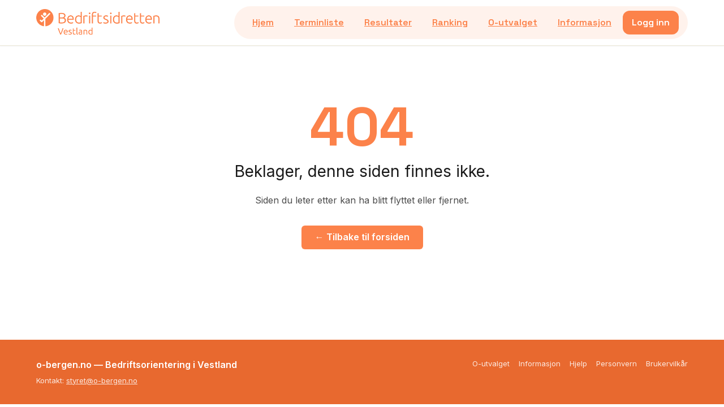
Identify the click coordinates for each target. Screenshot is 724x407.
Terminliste (319, 22)
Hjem (263, 22)
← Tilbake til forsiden (362, 237)
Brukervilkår (667, 363)
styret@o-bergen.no (101, 380)
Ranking (450, 22)
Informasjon (584, 22)
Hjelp (578, 363)
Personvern (616, 363)
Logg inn (651, 22)
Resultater (388, 22)
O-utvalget (512, 22)
